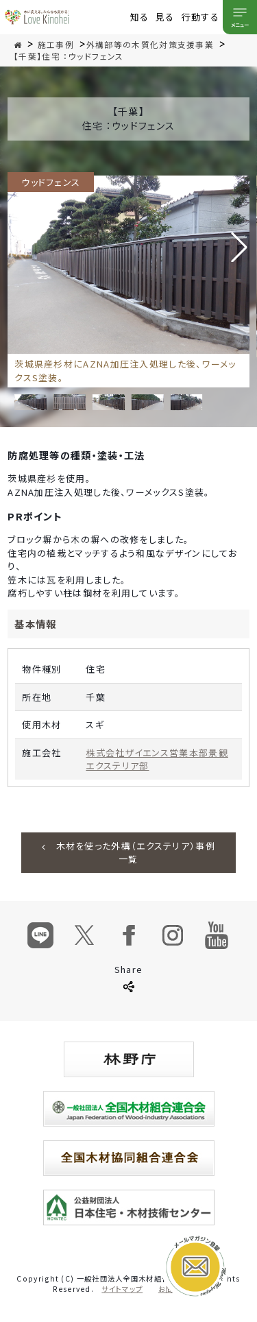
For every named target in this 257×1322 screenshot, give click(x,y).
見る (165, 16)
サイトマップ (122, 1289)
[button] (239, 247)
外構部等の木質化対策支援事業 (150, 44)
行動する (200, 16)
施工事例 (56, 44)
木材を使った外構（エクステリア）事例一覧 (128, 852)
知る (139, 16)
